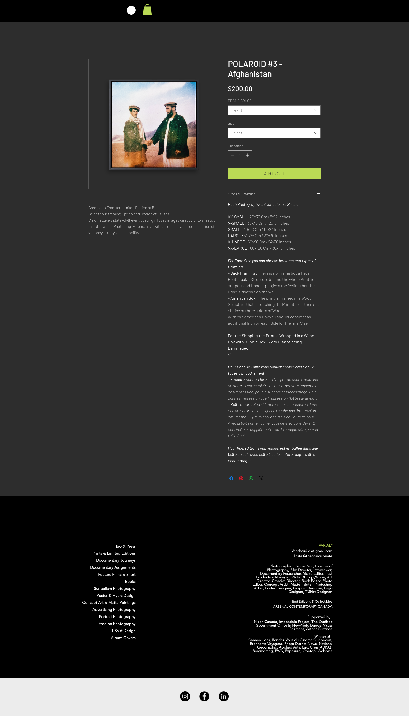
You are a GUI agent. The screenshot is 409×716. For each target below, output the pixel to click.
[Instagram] (185, 696)
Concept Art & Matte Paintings (108, 602)
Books (130, 581)
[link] (147, 9)
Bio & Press (125, 546)
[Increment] (248, 155)
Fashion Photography (117, 623)
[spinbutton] (240, 155)
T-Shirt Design (123, 630)
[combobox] (274, 110)
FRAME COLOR (240, 100)
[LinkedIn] (224, 696)
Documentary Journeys (115, 560)
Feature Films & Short (116, 574)
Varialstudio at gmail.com (312, 550)
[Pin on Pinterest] (241, 478)
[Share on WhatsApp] (251, 478)
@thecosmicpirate (317, 556)
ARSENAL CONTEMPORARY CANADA (302, 606)
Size (231, 123)
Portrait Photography (117, 616)
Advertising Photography (113, 609)
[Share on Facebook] (231, 478)
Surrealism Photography (114, 588)
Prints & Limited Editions (113, 553)
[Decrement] (232, 155)
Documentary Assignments (112, 567)
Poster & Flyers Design (116, 595)
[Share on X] (261, 478)
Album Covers (123, 637)
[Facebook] (204, 696)
